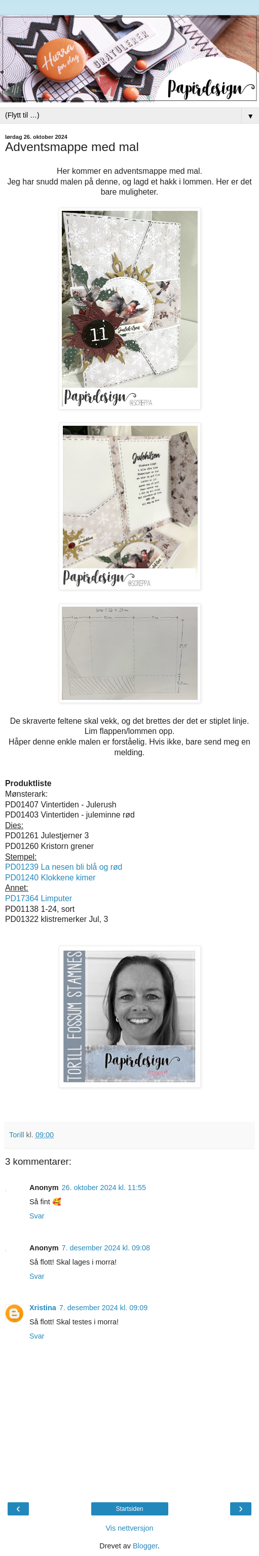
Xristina (42, 1308)
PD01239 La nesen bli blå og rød (63, 867)
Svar (37, 1216)
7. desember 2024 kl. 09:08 (106, 1248)
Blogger (145, 1546)
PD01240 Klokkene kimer (50, 877)
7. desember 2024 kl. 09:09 (103, 1308)
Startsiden (129, 1508)
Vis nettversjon (129, 1528)
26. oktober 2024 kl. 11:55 (104, 1187)
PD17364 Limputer (38, 898)
